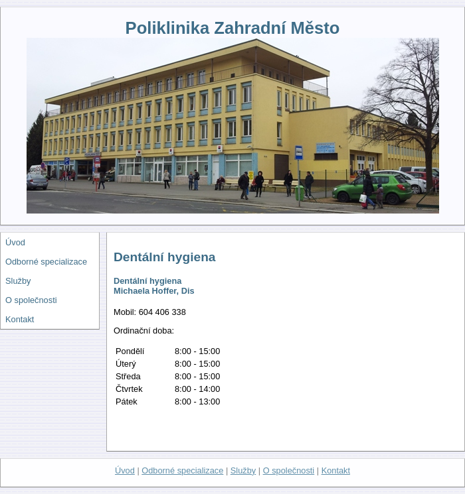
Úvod (15, 242)
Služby (18, 281)
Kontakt (19, 319)
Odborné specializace (46, 262)
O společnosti (31, 300)
